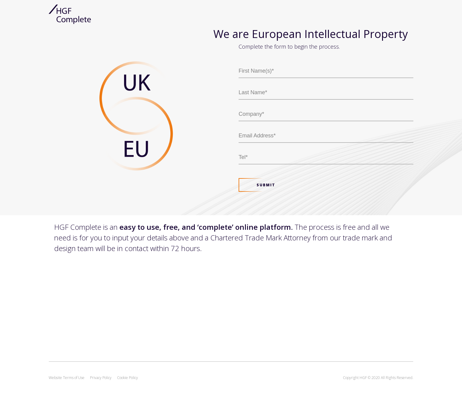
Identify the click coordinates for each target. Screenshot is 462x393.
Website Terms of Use (66, 377)
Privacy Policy (101, 377)
